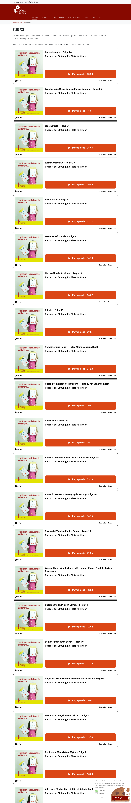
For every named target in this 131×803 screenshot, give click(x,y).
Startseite (16, 22)
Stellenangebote (74, 18)
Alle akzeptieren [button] (119, 798)
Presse (87, 18)
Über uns (34, 18)
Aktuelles (45, 18)
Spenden (96, 18)
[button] (96, 791)
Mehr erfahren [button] (99, 788)
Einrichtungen (58, 18)
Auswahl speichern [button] (103, 798)
